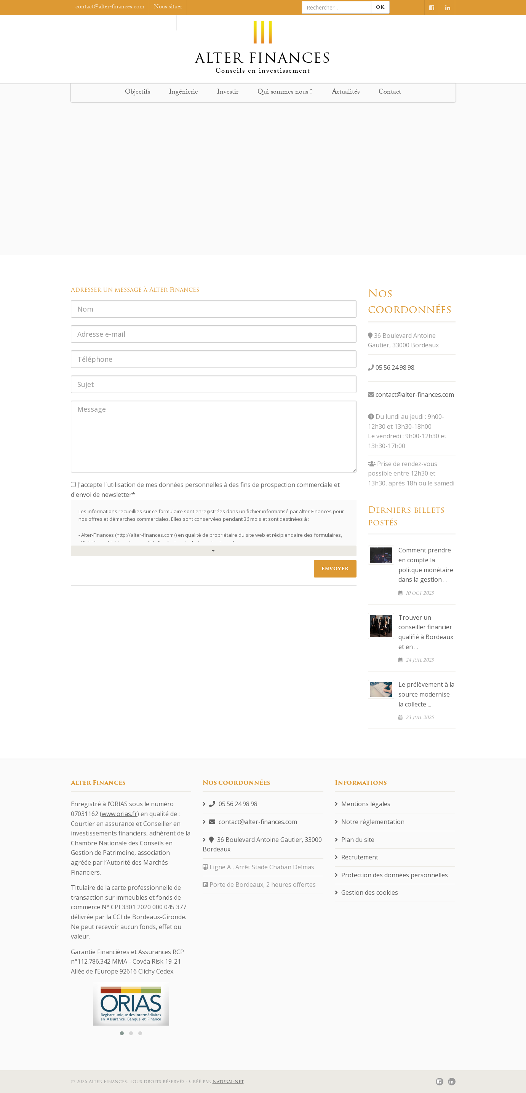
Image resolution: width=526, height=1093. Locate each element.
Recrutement (356, 857)
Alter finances (263, 43)
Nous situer (168, 7)
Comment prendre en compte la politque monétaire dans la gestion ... (425, 565)
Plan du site (354, 839)
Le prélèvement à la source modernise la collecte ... (426, 694)
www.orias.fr (119, 814)
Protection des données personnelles (391, 875)
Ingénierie (183, 93)
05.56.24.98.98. (396, 367)
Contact (390, 93)
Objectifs (137, 93)
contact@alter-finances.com (415, 394)
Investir (227, 93)
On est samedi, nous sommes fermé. (127, 23)
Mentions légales (362, 804)
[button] (121, 1033)
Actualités (346, 93)
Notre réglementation (369, 822)
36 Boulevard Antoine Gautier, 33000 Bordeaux (262, 844)
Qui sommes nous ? (285, 93)
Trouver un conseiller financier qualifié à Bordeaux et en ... (425, 632)
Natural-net (228, 1081)
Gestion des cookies (366, 892)
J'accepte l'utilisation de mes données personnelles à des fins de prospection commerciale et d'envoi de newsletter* (205, 489)
